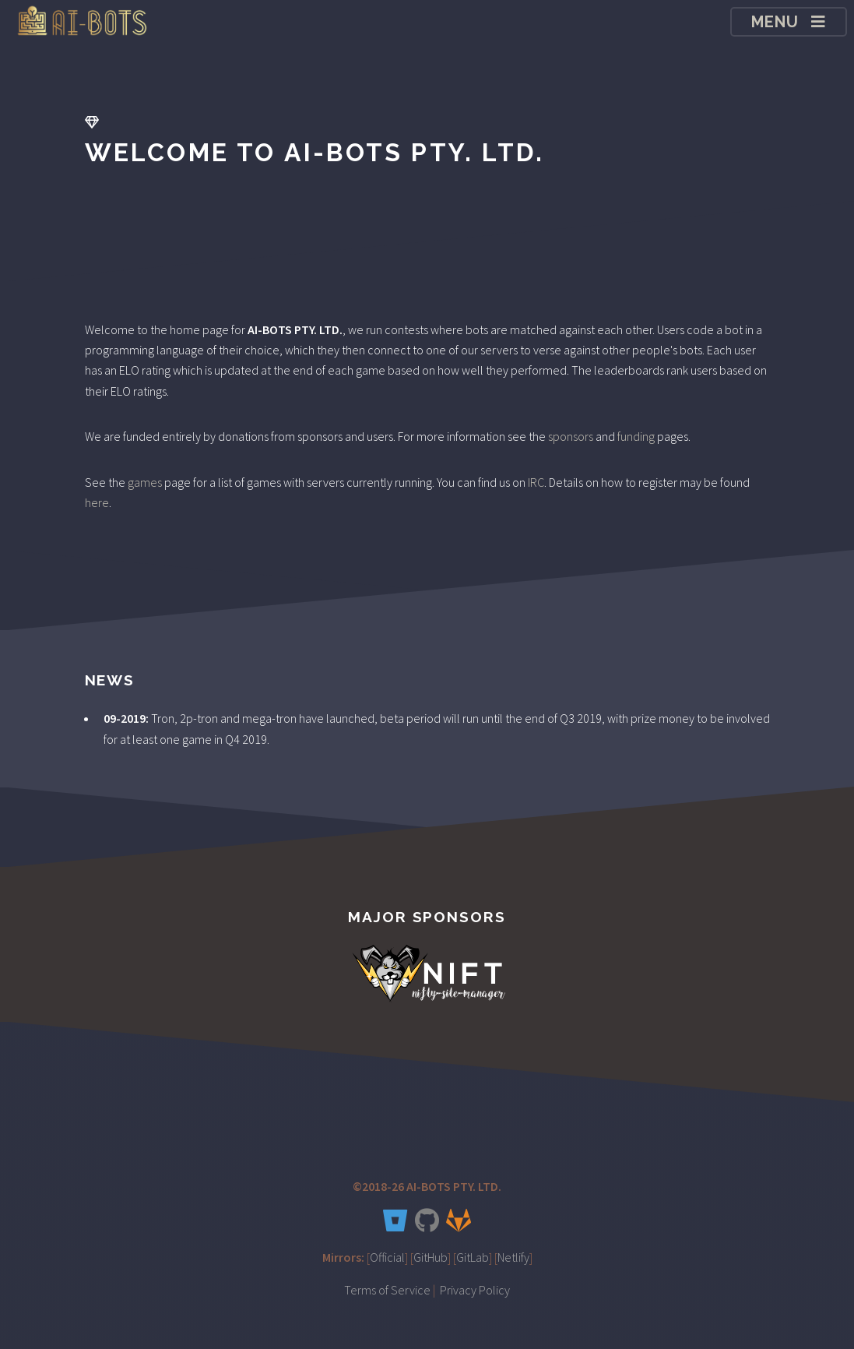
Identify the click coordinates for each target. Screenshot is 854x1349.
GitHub (430, 1257)
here (97, 502)
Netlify (513, 1257)
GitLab (472, 1257)
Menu (775, 21)
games (145, 482)
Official (387, 1257)
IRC (536, 482)
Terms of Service (387, 1290)
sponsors (570, 436)
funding (636, 436)
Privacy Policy (475, 1290)
